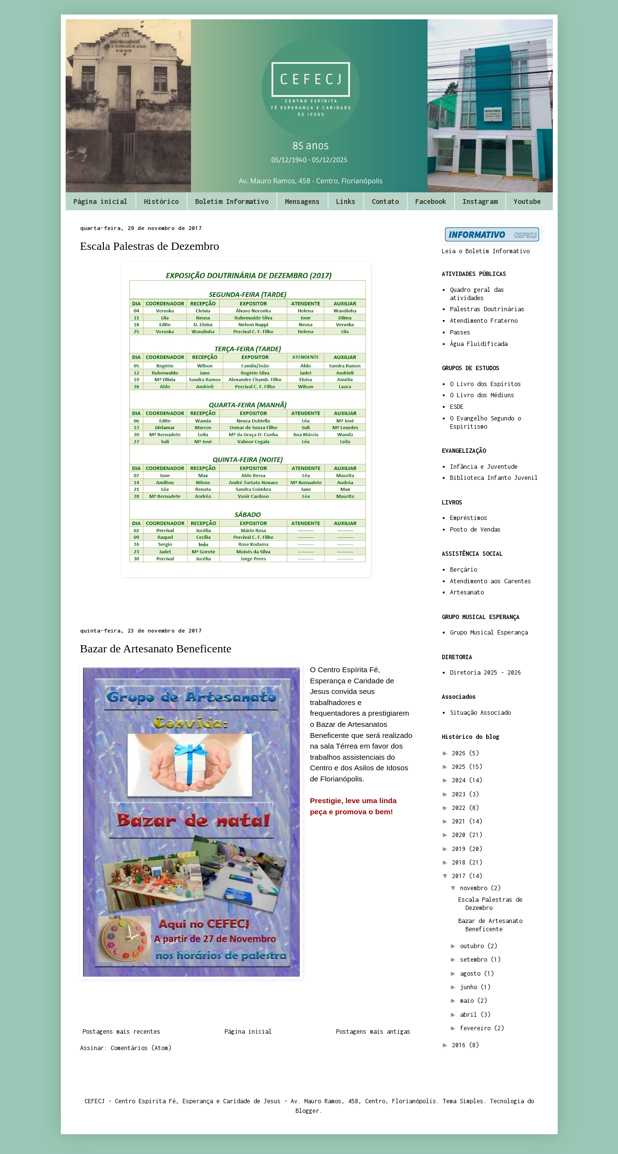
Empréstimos (468, 517)
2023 (460, 794)
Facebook (430, 201)
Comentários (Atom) (141, 1048)
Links (345, 201)
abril (470, 1014)
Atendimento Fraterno (484, 320)
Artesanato (467, 592)
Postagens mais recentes (121, 1031)
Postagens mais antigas (373, 1031)
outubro (473, 946)
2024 (460, 780)
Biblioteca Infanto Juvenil (494, 477)
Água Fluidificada (478, 343)
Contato (385, 201)
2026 (460, 753)
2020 (460, 834)
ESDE (457, 406)
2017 (460, 876)
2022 (460, 807)
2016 (460, 1045)
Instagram (480, 201)
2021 (460, 821)
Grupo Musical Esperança (489, 632)
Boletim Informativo (231, 201)
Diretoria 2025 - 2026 (485, 672)
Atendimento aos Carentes (490, 581)
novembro (475, 888)
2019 (460, 848)
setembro (475, 959)
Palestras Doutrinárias (487, 309)
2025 (460, 766)
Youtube (527, 201)
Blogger (307, 1110)
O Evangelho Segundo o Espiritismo (485, 422)
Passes (460, 332)
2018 (460, 862)
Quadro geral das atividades (477, 294)
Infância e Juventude (484, 466)
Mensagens (302, 201)
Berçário (463, 569)
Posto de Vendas (475, 529)
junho (470, 987)
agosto (472, 973)
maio (468, 1000)
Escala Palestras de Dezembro (150, 246)
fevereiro (477, 1028)
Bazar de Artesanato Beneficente (156, 648)
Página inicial (100, 201)
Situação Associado (480, 712)
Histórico (161, 201)
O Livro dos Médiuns (482, 395)
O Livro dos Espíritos (485, 384)
